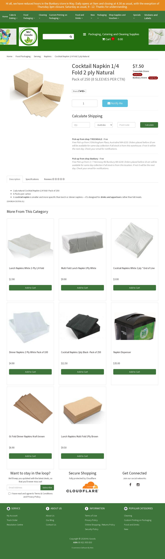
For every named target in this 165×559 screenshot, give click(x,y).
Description (14, 179)
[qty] (81, 125)
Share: (79, 91)
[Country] (104, 125)
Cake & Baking (13, 17)
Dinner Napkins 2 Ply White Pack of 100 (28, 352)
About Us (50, 515)
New (93, 16)
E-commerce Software (79, 548)
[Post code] (126, 125)
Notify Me (115, 103)
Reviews (54, 179)
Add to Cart (30, 287)
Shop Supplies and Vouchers (117, 17)
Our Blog (50, 520)
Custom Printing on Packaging (58, 17)
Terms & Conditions (43, 493)
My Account (12, 515)
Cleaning (43, 16)
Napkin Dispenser (122, 352)
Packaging (102, 16)
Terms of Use (91, 515)
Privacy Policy (33, 496)
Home (5, 16)
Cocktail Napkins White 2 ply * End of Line (134, 268)
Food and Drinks (79, 17)
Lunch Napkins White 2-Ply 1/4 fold (26, 268)
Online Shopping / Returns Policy (100, 524)
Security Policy (91, 529)
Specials (137, 16)
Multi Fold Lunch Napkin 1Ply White (78, 268)
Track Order (12, 520)
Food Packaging (29, 17)
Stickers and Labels (151, 16)
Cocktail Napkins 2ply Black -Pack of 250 (81, 352)
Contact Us (51, 524)
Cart (112, 39)
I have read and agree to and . (30, 495)
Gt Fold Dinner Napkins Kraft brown (27, 436)
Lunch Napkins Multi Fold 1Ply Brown (79, 436)
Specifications (32, 179)
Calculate (149, 124)
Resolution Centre (15, 524)
